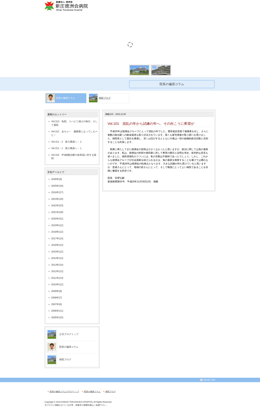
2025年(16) (57, 185)
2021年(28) (57, 212)
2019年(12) (57, 225)
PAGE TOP (207, 380)
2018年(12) (57, 231)
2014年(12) (57, 258)
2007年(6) (56, 304)
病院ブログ (105, 98)
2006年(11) (57, 310)
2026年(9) (56, 179)
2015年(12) (57, 251)
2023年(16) (57, 199)
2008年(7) (56, 297)
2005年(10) (57, 317)
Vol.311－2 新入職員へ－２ (66, 141)
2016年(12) (57, 245)
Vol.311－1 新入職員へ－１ (66, 148)
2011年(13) (57, 278)
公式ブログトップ (68, 334)
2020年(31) (57, 218)
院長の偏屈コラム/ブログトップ (63, 391)
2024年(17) (57, 192)
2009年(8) (56, 291)
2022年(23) (57, 205)
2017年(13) (57, 238)
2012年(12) (57, 271)
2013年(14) (57, 264)
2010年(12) (57, 284)
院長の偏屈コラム (68, 346)
